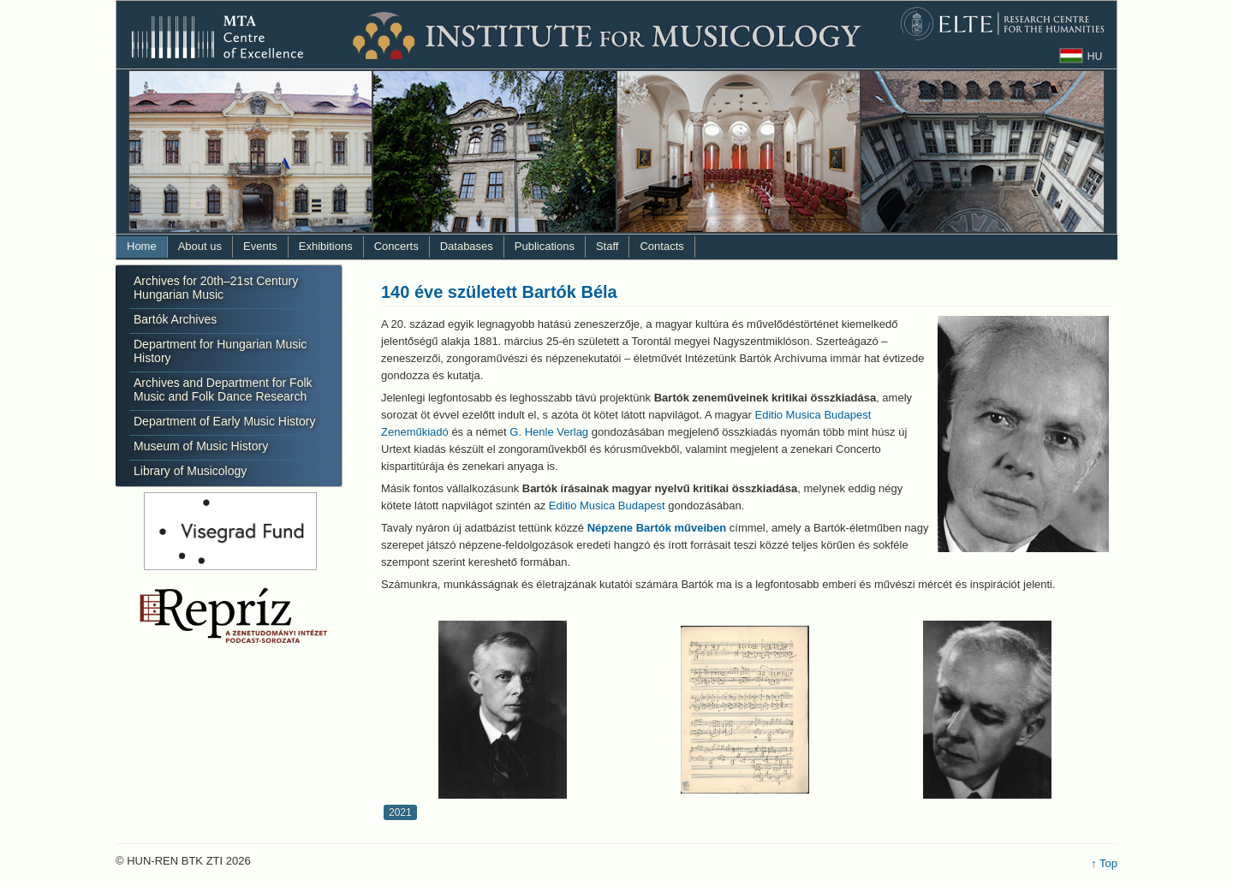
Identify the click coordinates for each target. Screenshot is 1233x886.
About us (200, 246)
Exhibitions (326, 246)
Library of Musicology (190, 471)
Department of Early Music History (224, 421)
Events (260, 246)
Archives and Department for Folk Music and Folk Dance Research (223, 389)
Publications (545, 246)
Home (142, 246)
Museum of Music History (201, 446)
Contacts (661, 246)
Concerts (396, 246)
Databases (466, 246)
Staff (607, 246)
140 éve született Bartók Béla (499, 291)
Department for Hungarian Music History (220, 351)
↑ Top (1104, 863)
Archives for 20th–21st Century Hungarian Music (216, 287)
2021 (400, 812)
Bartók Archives (175, 319)
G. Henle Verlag (548, 431)
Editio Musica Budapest (607, 505)
